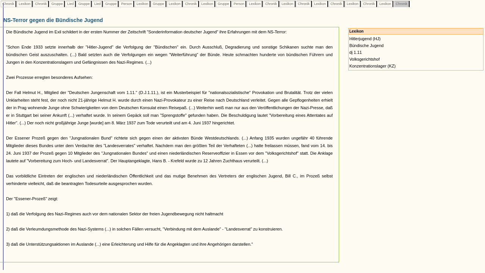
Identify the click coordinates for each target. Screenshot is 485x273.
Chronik (8, 4)
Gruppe (57, 4)
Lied (70, 4)
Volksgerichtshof (364, 59)
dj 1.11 (355, 52)
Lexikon (24, 4)
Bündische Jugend (366, 45)
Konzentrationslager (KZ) (372, 66)
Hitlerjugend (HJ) (365, 38)
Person (126, 4)
